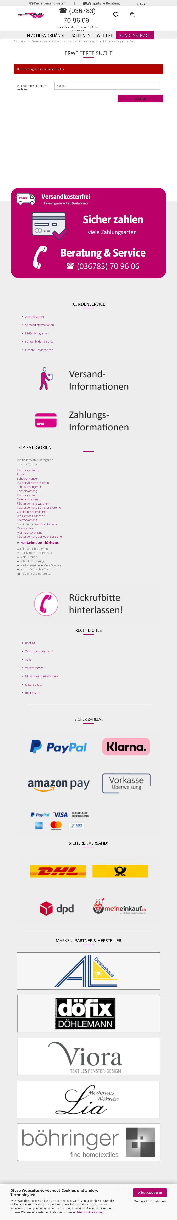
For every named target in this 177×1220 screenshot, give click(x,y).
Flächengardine (26, 495)
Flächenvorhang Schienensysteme (39, 507)
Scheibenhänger (27, 478)
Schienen (81, 35)
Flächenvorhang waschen (33, 503)
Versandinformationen (39, 325)
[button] (132, 16)
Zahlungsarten (34, 317)
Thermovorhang (27, 520)
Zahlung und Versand (39, 651)
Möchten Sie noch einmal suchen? (32, 87)
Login (141, 4)
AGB (28, 660)
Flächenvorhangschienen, (33, 483)
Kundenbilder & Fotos (39, 342)
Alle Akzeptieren (150, 1192)
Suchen (140, 98)
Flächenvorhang (27, 491)
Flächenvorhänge (46, 35)
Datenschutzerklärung (89, 1212)
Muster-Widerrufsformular (42, 676)
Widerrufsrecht (35, 668)
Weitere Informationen (150, 1201)
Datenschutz (33, 684)
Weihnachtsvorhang (29, 532)
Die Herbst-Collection (31, 516)
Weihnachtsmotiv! (46, 524)
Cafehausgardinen (28, 499)
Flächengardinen (27, 470)
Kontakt (30, 643)
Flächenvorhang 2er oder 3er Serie (39, 537)
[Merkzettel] (116, 16)
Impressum (32, 693)
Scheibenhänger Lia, (30, 487)
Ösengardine (25, 528)
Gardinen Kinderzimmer (32, 512)
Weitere (105, 35)
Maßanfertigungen (37, 333)
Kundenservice (134, 35)
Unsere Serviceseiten (39, 350)
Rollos (21, 474)
